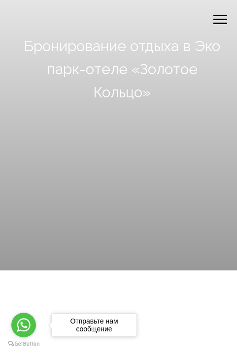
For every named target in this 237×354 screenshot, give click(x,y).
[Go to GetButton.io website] (23, 344)
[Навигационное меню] (220, 20)
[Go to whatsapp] (23, 325)
